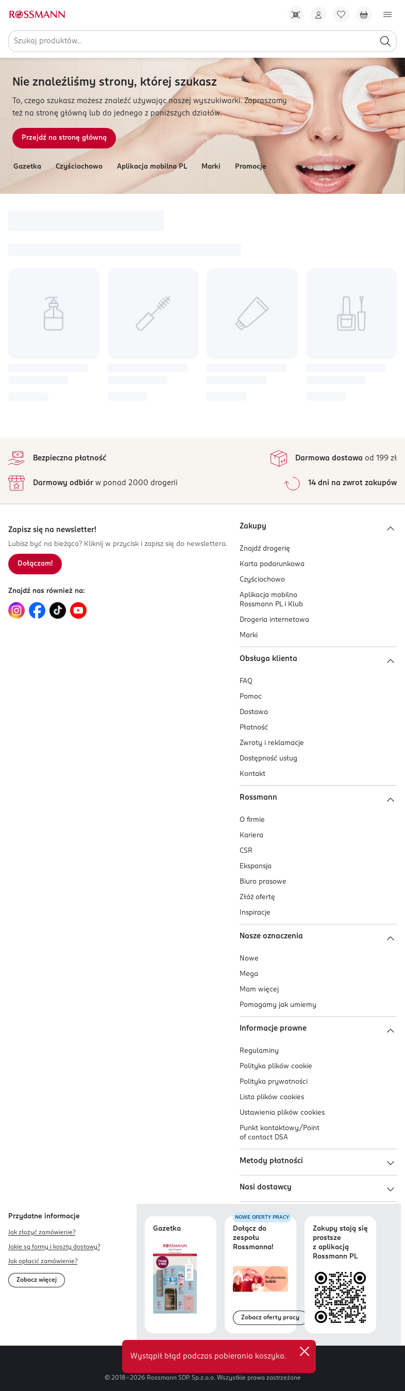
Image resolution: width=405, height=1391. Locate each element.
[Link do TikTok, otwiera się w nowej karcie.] (57, 610)
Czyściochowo (79, 166)
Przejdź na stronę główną (64, 138)
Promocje (250, 166)
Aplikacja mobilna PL (152, 166)
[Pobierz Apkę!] (296, 14)
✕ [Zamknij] (304, 1351)
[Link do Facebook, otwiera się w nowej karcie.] (37, 610)
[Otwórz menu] (387, 14)
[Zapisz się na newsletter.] (35, 564)
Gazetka (27, 166)
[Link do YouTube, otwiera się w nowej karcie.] (78, 610)
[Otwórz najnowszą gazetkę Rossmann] (175, 1278)
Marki (211, 166)
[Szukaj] (385, 41)
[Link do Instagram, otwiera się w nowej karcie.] (16, 610)
